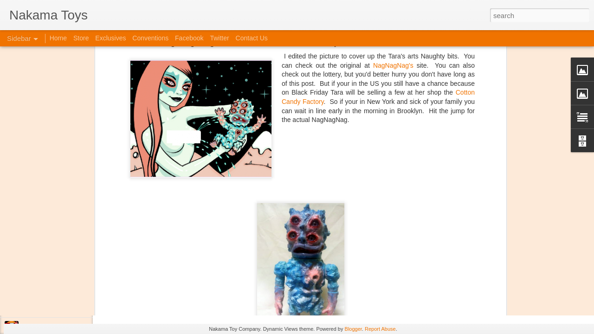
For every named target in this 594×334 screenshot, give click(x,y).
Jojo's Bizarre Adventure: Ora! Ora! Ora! (72, 307)
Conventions (150, 38)
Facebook (189, 38)
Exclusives (110, 38)
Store (81, 38)
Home (58, 38)
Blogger (353, 329)
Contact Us (252, 38)
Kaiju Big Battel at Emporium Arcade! (68, 286)
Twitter (219, 38)
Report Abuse (380, 329)
